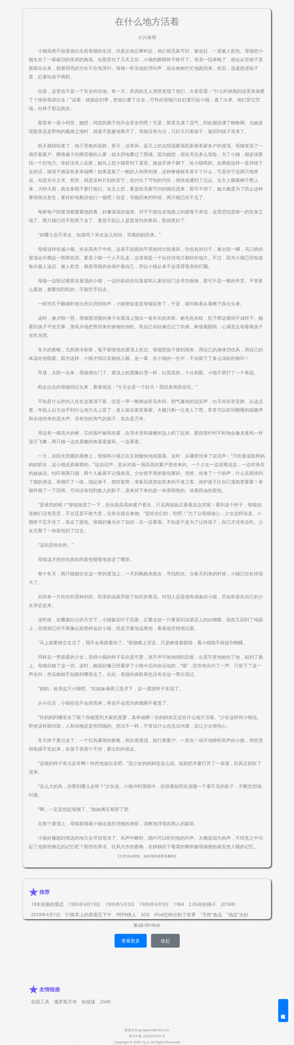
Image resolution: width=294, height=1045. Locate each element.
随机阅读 (283, 1010)
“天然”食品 (211, 914)
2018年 (228, 904)
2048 (105, 1001)
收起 (165, 941)
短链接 (88, 1001)
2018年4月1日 (46, 914)
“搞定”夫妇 (238, 914)
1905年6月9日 (154, 904)
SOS (145, 914)
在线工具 (40, 1001)
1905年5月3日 (120, 904)
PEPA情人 (126, 914)
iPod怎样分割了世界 (175, 914)
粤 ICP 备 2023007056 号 (147, 1036)
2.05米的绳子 (202, 904)
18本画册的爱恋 (47, 904)
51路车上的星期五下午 (88, 914)
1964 (178, 904)
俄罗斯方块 (65, 1001)
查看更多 (130, 941)
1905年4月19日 (84, 904)
